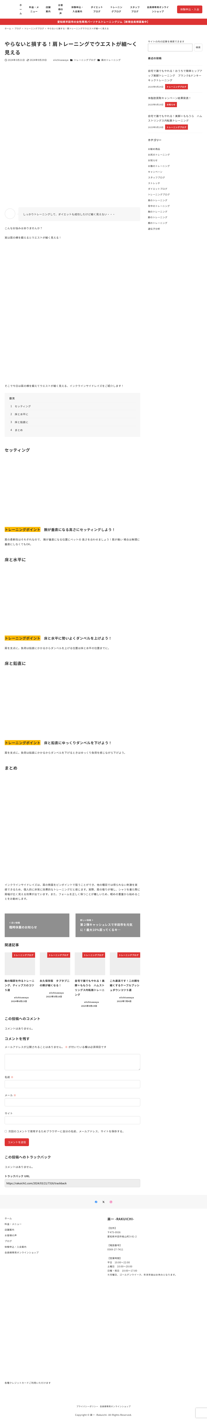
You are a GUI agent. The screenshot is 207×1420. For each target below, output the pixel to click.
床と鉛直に (21, 422)
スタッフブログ (156, 177)
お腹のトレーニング (159, 166)
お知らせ (153, 160)
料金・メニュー (13, 1224)
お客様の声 (11, 1235)
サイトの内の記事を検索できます (166, 41)
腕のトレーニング (157, 223)
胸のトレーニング (157, 211)
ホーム (8, 1218)
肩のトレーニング (111, 60)
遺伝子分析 (154, 228)
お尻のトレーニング (159, 154)
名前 (9, 1077)
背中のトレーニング (159, 206)
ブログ (8, 1241)
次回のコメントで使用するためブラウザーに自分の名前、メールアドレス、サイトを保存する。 (66, 1131)
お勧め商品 (154, 149)
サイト (9, 1113)
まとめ (19, 430)
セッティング (23, 406)
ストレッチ (154, 183)
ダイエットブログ (157, 188)
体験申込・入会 (189, 9)
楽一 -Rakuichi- (99, 1414)
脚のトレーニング (157, 217)
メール (10, 1095)
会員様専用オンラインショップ (22, 1252)
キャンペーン (155, 171)
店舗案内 (9, 1229)
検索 (198, 47)
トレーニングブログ (85, 60)
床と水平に (21, 414)
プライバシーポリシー (87, 1406)
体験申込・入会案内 (16, 1246)
